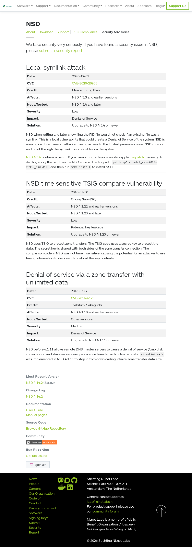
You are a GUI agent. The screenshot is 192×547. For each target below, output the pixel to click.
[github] (74, 482)
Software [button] (23, 6)
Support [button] (42, 6)
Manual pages (36, 415)
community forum (106, 511)
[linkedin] (70, 488)
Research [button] (112, 6)
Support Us (177, 6)
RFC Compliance (84, 32)
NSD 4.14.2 (34, 383)
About (129, 6)
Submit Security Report (35, 527)
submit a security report (60, 50)
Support (63, 32)
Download (45, 32)
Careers (35, 488)
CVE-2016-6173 (82, 298)
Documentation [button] (65, 6)
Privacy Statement (42, 508)
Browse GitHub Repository (46, 428)
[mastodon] (61, 482)
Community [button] (91, 6)
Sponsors (144, 6)
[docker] (62, 488)
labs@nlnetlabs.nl (100, 501)
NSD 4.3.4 (33, 157)
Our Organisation (42, 493)
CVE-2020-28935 (84, 83)
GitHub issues (36, 456)
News (33, 479)
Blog (159, 6)
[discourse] (67, 482)
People (34, 484)
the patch (137, 157)
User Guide (34, 410)
